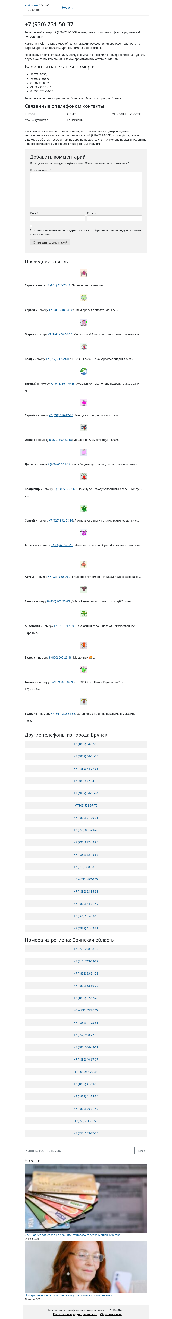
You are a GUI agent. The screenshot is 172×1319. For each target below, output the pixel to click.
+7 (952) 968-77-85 (86, 1035)
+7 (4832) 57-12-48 (86, 998)
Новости (68, 7)
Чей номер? (33, 5)
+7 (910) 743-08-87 (86, 961)
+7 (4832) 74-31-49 (86, 904)
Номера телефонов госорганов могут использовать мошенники (68, 1295)
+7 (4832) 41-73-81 (86, 1023)
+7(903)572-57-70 (86, 805)
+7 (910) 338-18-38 (86, 867)
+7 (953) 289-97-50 (86, 1133)
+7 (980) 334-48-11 (86, 1047)
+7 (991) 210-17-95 (61, 415)
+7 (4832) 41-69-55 (86, 1084)
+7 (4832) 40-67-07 (86, 1059)
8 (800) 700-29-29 (58, 601)
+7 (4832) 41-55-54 (86, 1096)
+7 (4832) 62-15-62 (86, 855)
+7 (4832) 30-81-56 (86, 756)
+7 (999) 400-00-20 (60, 334)
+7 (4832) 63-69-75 (86, 986)
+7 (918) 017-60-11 (66, 626)
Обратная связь (110, 1314)
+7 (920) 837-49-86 (86, 842)
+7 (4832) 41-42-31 (86, 928)
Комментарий (40, 170)
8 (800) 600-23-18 (60, 440)
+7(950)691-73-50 (86, 1121)
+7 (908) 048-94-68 (61, 310)
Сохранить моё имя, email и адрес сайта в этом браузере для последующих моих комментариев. (85, 232)
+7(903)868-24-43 (86, 1072)
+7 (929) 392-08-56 (61, 520)
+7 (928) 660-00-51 (60, 577)
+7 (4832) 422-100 (86, 879)
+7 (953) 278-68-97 (86, 949)
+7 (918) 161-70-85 (63, 384)
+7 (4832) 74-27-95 (86, 769)
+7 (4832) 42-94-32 (86, 781)
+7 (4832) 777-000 (86, 1010)
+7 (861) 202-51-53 (63, 714)
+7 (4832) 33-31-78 (86, 973)
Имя (34, 213)
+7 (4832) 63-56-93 (86, 891)
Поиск (141, 1151)
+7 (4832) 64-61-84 (86, 793)
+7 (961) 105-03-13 (86, 916)
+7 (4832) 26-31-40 (86, 1109)
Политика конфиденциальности (75, 1314)
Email (92, 213)
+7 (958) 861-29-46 (86, 830)
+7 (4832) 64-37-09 (86, 744)
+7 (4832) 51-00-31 (86, 818)
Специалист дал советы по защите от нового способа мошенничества (73, 1235)
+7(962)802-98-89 (61, 682)
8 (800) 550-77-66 (65, 489)
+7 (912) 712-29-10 (58, 359)
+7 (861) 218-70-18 (58, 285)
